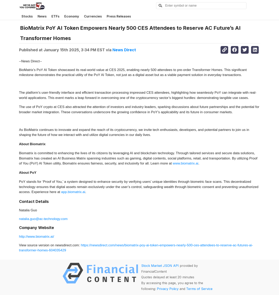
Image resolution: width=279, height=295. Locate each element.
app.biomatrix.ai (73, 192)
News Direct (124, 49)
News (42, 16)
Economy (71, 16)
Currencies (93, 16)
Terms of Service (199, 289)
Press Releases (119, 16)
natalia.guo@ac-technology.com (43, 219)
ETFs (55, 16)
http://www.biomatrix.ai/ (36, 236)
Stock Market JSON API (160, 266)
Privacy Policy (168, 289)
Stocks (27, 16)
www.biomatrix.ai (185, 163)
